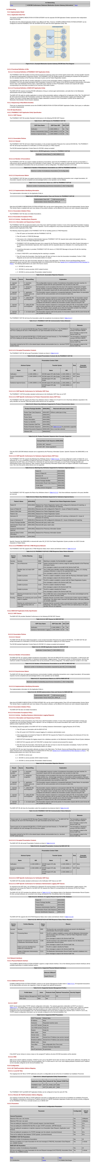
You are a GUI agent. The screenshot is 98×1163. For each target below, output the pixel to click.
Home (44, 1160)
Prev (11, 5)
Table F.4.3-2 (71, 983)
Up (43, 1157)
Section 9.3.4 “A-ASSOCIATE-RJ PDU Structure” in (69, 750)
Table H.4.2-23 (69, 917)
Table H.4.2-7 (68, 318)
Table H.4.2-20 (64, 808)
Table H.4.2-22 (46, 892)
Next (76, 5)
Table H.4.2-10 (57, 426)
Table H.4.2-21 (51, 843)
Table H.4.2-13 (71, 548)
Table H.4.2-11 (55, 459)
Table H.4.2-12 (54, 492)
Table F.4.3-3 (13, 1007)
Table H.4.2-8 (54, 353)
